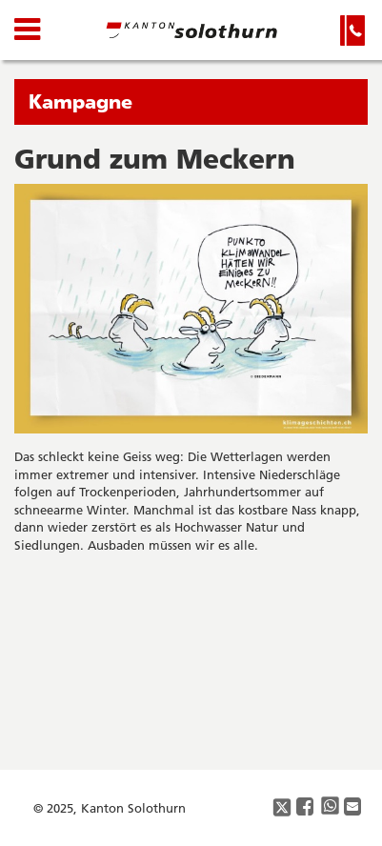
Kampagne (80, 101)
